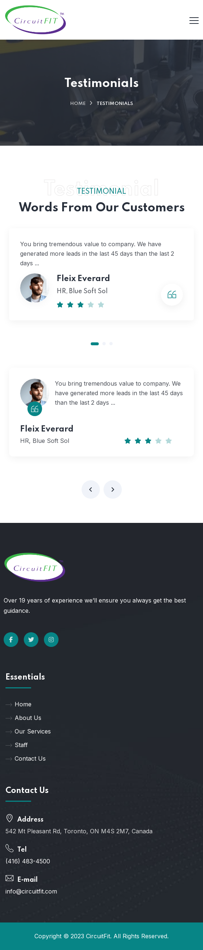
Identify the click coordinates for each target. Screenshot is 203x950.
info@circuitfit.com (31, 891)
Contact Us (25, 758)
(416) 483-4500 (27, 861)
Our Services (28, 731)
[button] (95, 343)
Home (78, 103)
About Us (23, 717)
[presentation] (91, 489)
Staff (16, 745)
